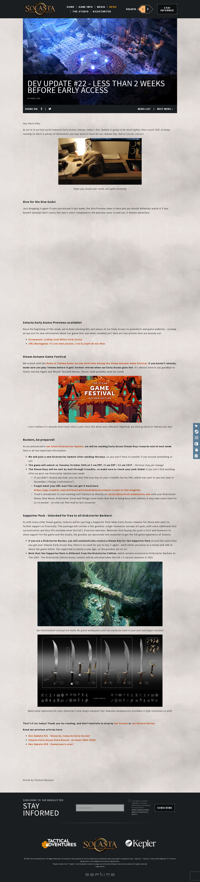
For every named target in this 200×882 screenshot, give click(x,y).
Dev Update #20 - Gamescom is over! (50, 744)
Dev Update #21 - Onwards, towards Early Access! (59, 735)
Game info (86, 6)
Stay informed (167, 9)
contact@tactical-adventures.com (129, 494)
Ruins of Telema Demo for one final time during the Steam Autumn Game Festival (96, 363)
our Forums (121, 723)
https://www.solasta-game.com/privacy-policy (141, 812)
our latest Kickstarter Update (64, 446)
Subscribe (164, 807)
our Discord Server (143, 723)
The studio (80, 11)
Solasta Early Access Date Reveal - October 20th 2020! (62, 740)
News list (144, 108)
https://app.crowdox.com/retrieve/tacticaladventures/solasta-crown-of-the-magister (87, 490)
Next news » (165, 108)
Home (70, 6)
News (113, 6)
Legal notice (100, 866)
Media (101, 6)
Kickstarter (102, 11)
